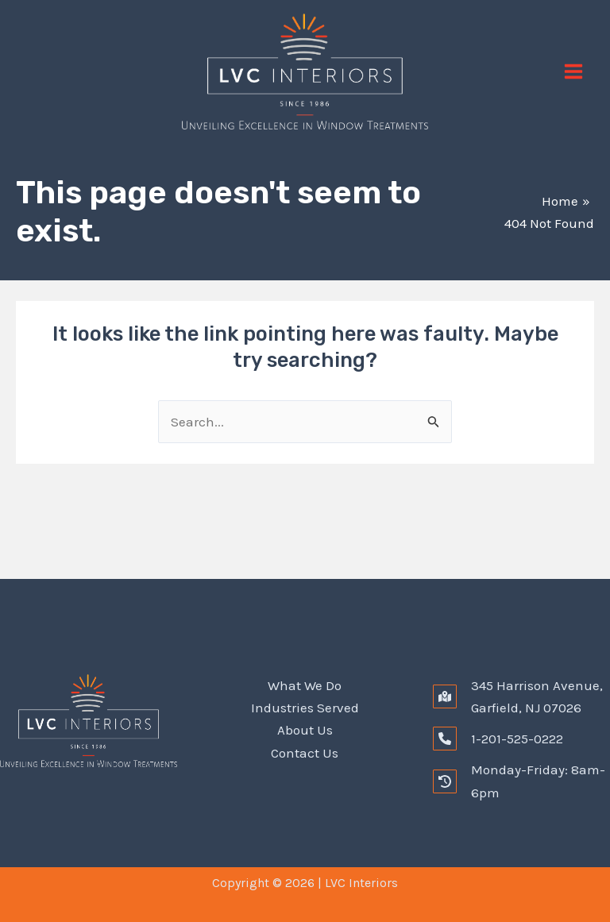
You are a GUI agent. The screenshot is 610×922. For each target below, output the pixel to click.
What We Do (305, 685)
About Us (305, 730)
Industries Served (305, 708)
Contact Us (304, 752)
